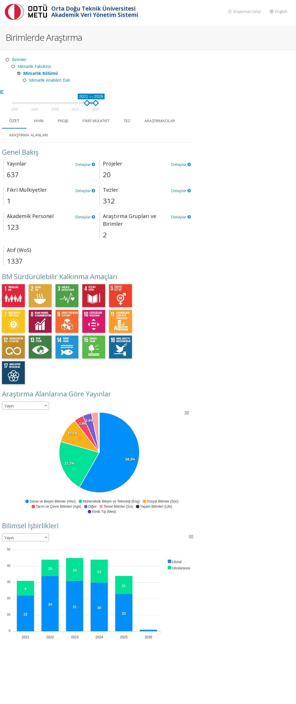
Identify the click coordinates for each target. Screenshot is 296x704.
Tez (234, 84)
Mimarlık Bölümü (40, 73)
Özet (114, 84)
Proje (166, 84)
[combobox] (125, 370)
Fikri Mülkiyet (201, 84)
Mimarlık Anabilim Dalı (49, 80)
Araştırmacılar (126, 99)
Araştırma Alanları (178, 99)
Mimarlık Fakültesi (34, 66)
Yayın (140, 84)
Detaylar (185, 128)
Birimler (19, 59)
